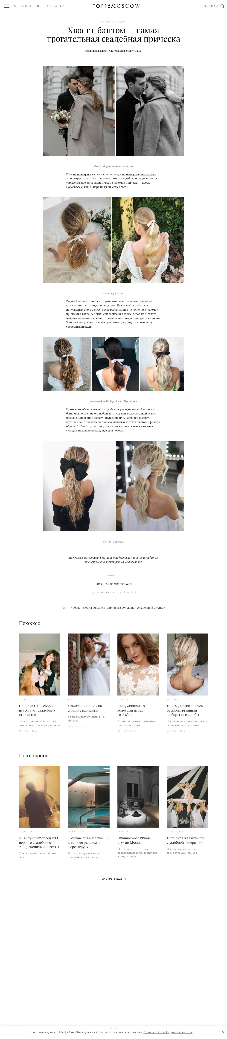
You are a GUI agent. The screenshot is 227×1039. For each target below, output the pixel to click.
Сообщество (27, 6)
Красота (74, 700)
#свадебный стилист (150, 607)
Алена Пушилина (126, 401)
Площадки (54, 6)
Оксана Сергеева (113, 541)
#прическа (113, 607)
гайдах (137, 562)
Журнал (211, 6)
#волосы (99, 607)
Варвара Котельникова (118, 166)
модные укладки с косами (139, 174)
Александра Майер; (102, 401)
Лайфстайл (76, 832)
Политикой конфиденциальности (167, 1032)
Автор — (113, 584)
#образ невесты (81, 607)
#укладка (128, 607)
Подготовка (27, 700)
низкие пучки (82, 174)
